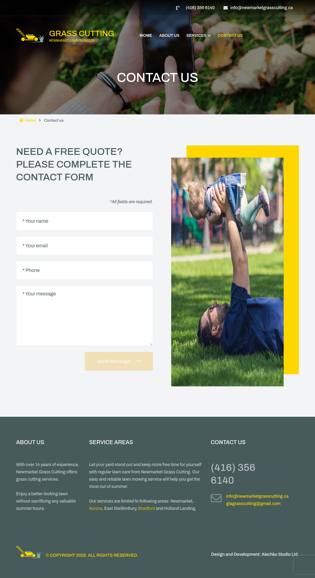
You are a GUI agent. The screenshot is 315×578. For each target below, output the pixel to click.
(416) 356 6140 (200, 7)
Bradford (146, 508)
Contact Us (230, 35)
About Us (169, 35)
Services (198, 35)
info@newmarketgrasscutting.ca (261, 7)
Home (146, 35)
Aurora (95, 508)
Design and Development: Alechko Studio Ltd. (255, 554)
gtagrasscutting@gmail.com (253, 503)
